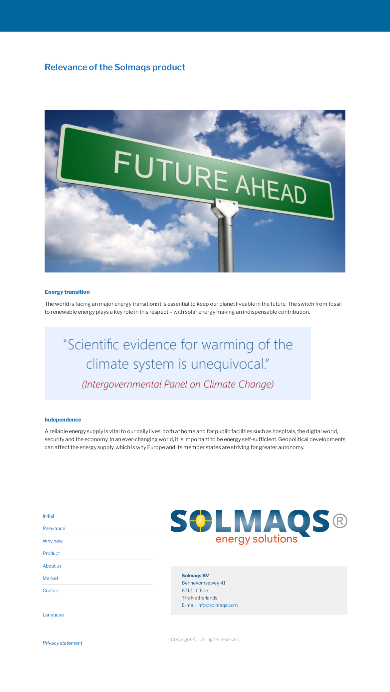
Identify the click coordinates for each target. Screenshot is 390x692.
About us (52, 566)
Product (51, 553)
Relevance (54, 528)
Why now (53, 541)
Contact (51, 590)
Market (50, 578)
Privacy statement (62, 643)
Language (53, 614)
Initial (48, 516)
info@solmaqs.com (217, 605)
